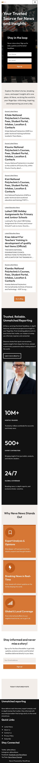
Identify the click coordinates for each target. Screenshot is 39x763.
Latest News (8, 727)
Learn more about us (12, 356)
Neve (11, 761)
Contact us (8, 733)
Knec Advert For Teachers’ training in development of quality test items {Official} (18, 241)
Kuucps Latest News (11, 111)
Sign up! (19, 667)
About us (7, 730)
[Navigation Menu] (35, 2)
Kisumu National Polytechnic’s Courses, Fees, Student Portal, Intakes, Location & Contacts (17, 153)
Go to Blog (19, 299)
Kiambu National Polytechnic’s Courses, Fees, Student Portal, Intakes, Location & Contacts (17, 274)
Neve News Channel (15, 757)
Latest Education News (12, 207)
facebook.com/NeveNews (18, 755)
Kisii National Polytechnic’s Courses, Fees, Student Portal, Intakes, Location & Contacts (17, 185)
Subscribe (7, 739)
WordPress (26, 761)
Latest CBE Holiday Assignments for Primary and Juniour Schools (19, 214)
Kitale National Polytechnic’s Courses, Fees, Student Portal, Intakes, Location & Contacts (17, 121)
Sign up (19, 66)
